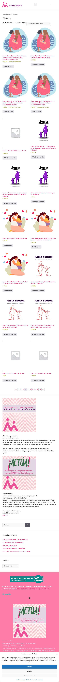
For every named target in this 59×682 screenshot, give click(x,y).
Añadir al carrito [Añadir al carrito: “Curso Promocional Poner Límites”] (10, 380)
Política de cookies (21, 679)
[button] (56, 654)
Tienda (9, 14)
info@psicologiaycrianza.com (40, 589)
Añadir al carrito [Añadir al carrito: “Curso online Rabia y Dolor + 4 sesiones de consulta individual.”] (10, 334)
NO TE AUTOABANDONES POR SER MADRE (17, 551)
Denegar (29, 671)
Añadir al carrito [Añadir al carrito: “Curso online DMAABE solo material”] (10, 158)
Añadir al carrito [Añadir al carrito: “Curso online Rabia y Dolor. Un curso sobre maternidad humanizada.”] (38, 334)
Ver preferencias (29, 676)
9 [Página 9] (37, 389)
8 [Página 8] (34, 389)
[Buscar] (27, 525)
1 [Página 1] (18, 389)
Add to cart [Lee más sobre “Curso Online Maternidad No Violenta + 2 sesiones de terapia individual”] (36, 247)
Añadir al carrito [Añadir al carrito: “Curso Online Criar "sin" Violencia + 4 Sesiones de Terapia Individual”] (38, 64)
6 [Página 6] (30, 389)
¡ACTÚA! (5, 515)
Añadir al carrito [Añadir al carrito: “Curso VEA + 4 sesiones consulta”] (38, 380)
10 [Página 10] (40, 389)
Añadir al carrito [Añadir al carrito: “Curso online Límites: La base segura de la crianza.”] (38, 201)
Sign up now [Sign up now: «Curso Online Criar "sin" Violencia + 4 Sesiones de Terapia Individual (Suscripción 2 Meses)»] (8, 111)
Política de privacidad (31, 679)
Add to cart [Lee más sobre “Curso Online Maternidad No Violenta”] (8, 245)
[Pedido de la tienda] (38, 23)
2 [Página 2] (20, 389)
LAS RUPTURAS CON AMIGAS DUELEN (15, 540)
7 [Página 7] (32, 389)
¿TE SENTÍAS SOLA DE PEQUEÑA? (14, 548)
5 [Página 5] (27, 389)
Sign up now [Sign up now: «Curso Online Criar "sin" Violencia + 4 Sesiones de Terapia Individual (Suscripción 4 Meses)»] (36, 111)
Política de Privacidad (24, 589)
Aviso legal (39, 679)
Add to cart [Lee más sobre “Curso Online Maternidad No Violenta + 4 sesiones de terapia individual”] (8, 290)
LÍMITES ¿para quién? (10, 545)
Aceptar (29, 666)
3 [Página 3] (23, 389)
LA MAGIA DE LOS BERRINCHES (13, 543)
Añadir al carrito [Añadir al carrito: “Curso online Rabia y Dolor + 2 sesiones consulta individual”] (38, 290)
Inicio (4, 14)
